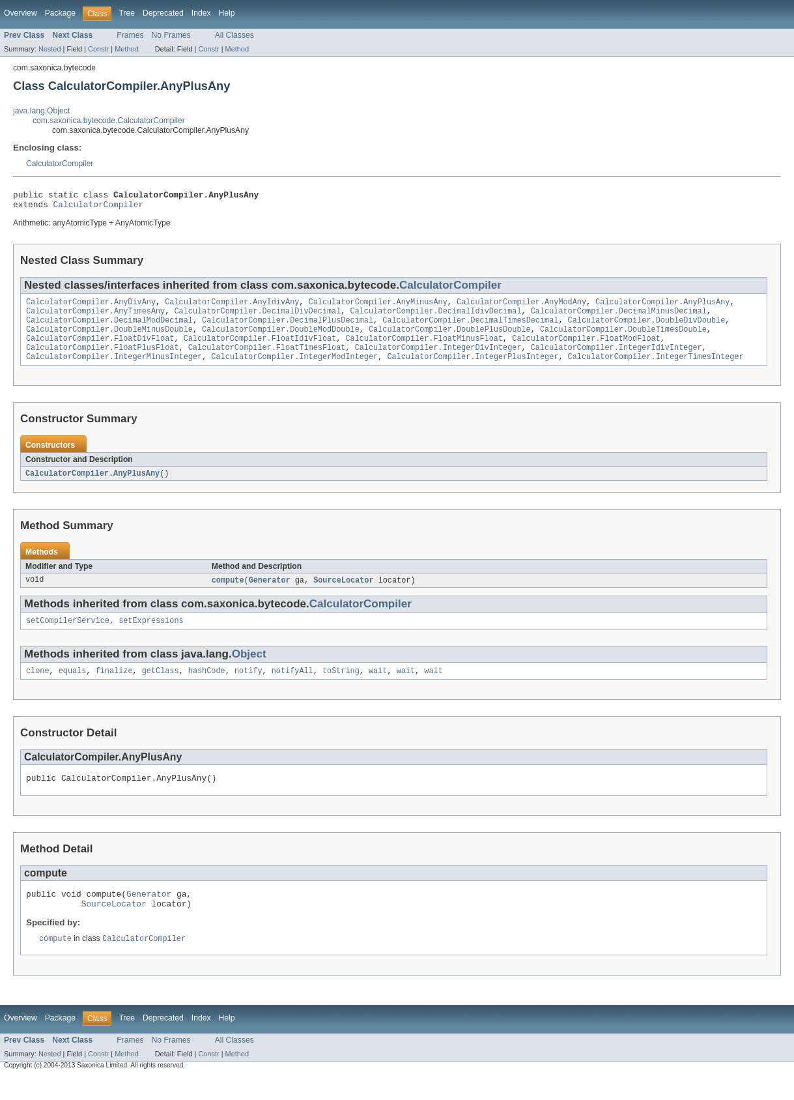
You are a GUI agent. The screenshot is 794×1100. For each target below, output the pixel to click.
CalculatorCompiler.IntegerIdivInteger (616, 359)
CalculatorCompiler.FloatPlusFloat (102, 359)
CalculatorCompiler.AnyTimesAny (95, 317)
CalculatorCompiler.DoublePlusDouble (450, 338)
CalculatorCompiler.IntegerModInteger (294, 369)
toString (341, 687)
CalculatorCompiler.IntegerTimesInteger (655, 369)
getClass (160, 687)
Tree (127, 13)
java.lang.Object (41, 110)
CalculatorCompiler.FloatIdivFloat (260, 348)
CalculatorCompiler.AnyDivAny (91, 307)
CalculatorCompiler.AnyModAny (521, 307)
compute (228, 594)
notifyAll (292, 687)
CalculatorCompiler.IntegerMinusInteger (114, 369)
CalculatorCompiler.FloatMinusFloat (424, 348)
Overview (20, 13)
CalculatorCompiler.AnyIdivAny (232, 307)
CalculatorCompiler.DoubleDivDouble (646, 328)
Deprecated (163, 13)
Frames (130, 35)
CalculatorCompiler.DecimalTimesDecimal (470, 328)
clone (38, 687)
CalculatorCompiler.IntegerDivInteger (438, 359)
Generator (270, 594)
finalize (114, 687)
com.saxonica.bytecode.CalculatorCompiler (109, 120)
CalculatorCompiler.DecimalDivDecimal (257, 317)
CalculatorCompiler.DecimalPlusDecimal (287, 328)
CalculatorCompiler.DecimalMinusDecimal (619, 317)
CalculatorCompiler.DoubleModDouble (281, 338)
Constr (98, 49)
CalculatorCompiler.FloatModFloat (586, 348)
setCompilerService (67, 636)
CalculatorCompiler (59, 163)
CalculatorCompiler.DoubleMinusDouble (109, 338)
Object (249, 669)
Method (126, 49)
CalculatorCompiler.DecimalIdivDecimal (435, 317)
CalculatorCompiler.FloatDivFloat (100, 348)
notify (248, 687)
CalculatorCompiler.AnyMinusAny (378, 307)
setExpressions (151, 636)
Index (201, 13)
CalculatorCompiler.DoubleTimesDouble (623, 338)
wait (378, 687)
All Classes (234, 35)
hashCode (206, 687)
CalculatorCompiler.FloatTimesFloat (267, 359)
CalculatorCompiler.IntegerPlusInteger (472, 369)
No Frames (171, 35)
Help (227, 13)
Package (60, 13)
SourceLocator (343, 594)
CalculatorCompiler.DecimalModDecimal (109, 328)
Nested (49, 49)
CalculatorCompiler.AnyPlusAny (662, 307)
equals (73, 687)
